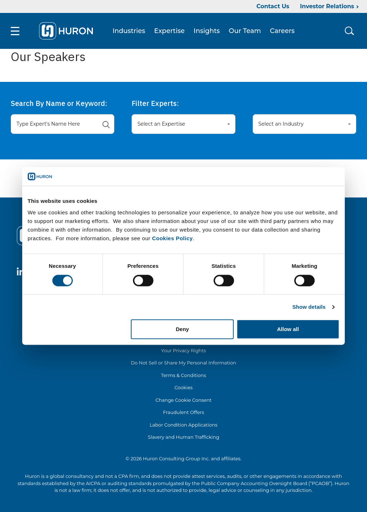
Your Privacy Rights (183, 350)
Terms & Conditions (183, 375)
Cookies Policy (172, 238)
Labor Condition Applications (183, 425)
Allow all (288, 329)
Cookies (184, 387)
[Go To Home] (66, 31)
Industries (129, 31)
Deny (182, 329)
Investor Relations (327, 6)
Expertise (169, 31)
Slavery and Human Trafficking (183, 437)
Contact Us (272, 6)
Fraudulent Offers (183, 412)
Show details (309, 307)
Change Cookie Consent (184, 400)
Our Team (245, 31)
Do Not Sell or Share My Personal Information (183, 363)
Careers (282, 31)
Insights (207, 31)
